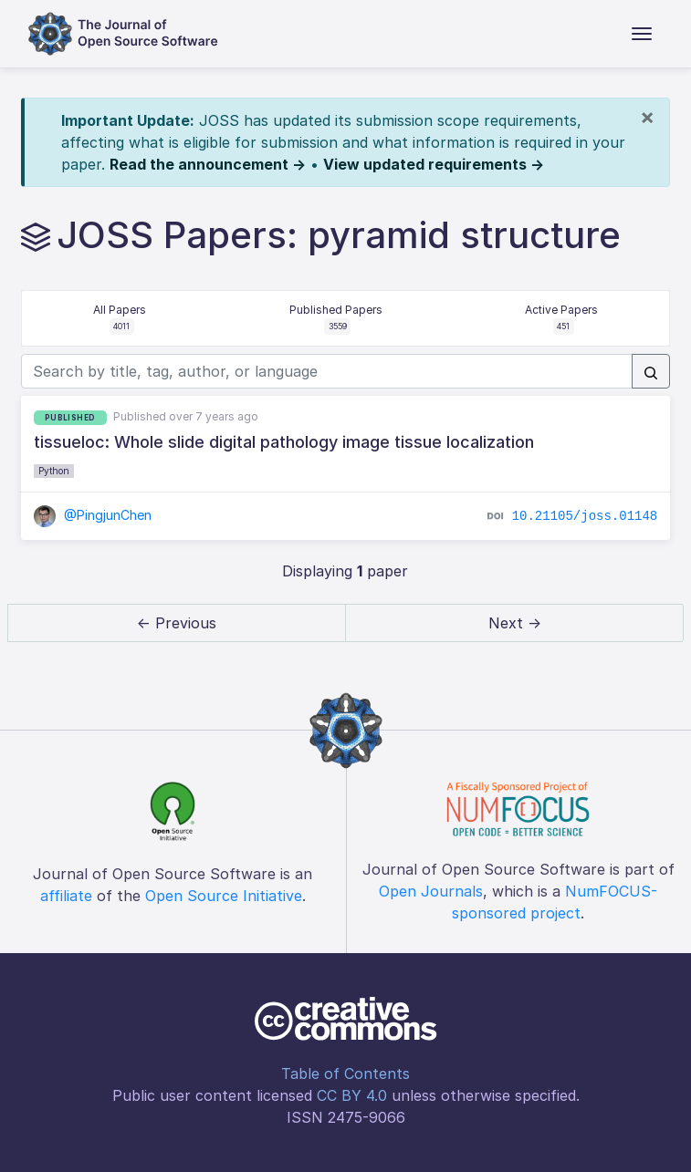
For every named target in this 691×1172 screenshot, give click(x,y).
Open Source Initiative (223, 896)
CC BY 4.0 (352, 1095)
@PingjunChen (93, 515)
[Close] (647, 117)
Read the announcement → (208, 164)
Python (53, 470)
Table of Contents (345, 1073)
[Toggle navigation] (642, 33)
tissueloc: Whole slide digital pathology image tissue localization (284, 441)
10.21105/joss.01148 (585, 516)
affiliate (66, 896)
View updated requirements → (433, 164)
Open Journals (431, 891)
